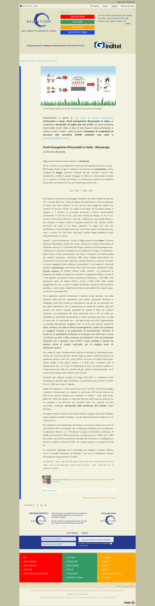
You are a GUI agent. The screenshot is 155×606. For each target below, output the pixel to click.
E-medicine (72, 562)
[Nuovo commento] (49, 491)
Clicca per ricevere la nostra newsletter (96, 540)
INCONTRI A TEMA (27, 61)
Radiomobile (30, 562)
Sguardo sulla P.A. (111, 574)
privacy (106, 543)
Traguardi (72, 574)
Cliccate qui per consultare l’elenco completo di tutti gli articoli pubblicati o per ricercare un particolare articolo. (69, 515)
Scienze (27, 570)
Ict (25, 558)
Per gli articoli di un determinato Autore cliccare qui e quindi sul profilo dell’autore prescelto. (69, 522)
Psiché (70, 570)
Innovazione (30, 566)
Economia (106, 558)
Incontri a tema (74, 578)
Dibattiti (105, 570)
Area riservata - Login (31, 6)
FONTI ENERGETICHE (46, 61)
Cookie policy (72, 594)
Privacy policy (83, 594)
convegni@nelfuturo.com (55, 138)
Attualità (106, 578)
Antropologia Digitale (35, 574)
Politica (105, 562)
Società (105, 566)
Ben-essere (72, 566)
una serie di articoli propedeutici (93, 118)
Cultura (70, 558)
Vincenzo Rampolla (61, 480)
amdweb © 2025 (129, 586)
